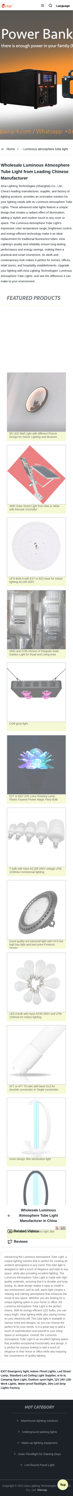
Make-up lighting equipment (40, 1442)
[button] (42, 6)
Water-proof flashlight (32, 1383)
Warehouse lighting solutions (40, 1420)
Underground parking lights (40, 1431)
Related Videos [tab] (23, 1231)
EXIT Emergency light (15, 1371)
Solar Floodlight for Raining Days (40, 1454)
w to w (61, 1375)
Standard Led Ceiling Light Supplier (33, 1375)
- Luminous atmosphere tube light (45, 149)
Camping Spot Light (14, 1379)
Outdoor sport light (40, 1379)
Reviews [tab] (18, 1241)
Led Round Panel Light (40, 1465)
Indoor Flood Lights (43, 1371)
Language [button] (63, 5)
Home (11, 149)
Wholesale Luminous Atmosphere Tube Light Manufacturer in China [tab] (33, 1215)
